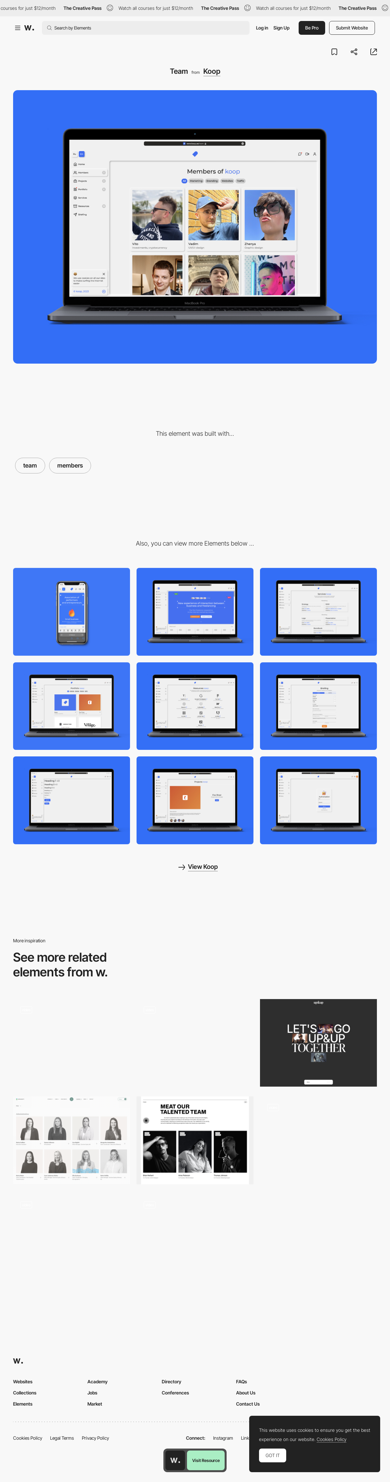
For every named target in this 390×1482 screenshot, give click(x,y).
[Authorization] (318, 800)
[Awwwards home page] (175, 1460)
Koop (211, 71)
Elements (22, 1404)
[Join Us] (318, 1043)
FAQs (241, 1381)
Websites (22, 1381)
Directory (171, 1381)
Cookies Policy (27, 1438)
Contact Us (248, 1404)
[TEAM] (195, 1043)
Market (94, 1404)
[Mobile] (71, 612)
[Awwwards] (29, 27)
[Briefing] (318, 706)
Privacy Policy (95, 1438)
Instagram (223, 1438)
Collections (24, 1392)
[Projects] (195, 800)
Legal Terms (62, 1438)
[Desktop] (195, 612)
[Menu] (71, 800)
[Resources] (195, 706)
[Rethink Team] (195, 1140)
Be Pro (312, 27)
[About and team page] (318, 1140)
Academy (97, 1381)
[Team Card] (195, 1238)
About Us (245, 1392)
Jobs (92, 1392)
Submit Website (352, 27)
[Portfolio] (71, 706)
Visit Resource (206, 1460)
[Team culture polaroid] (71, 1238)
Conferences (175, 1392)
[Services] (318, 612)
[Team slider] (71, 1043)
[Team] (71, 1140)
